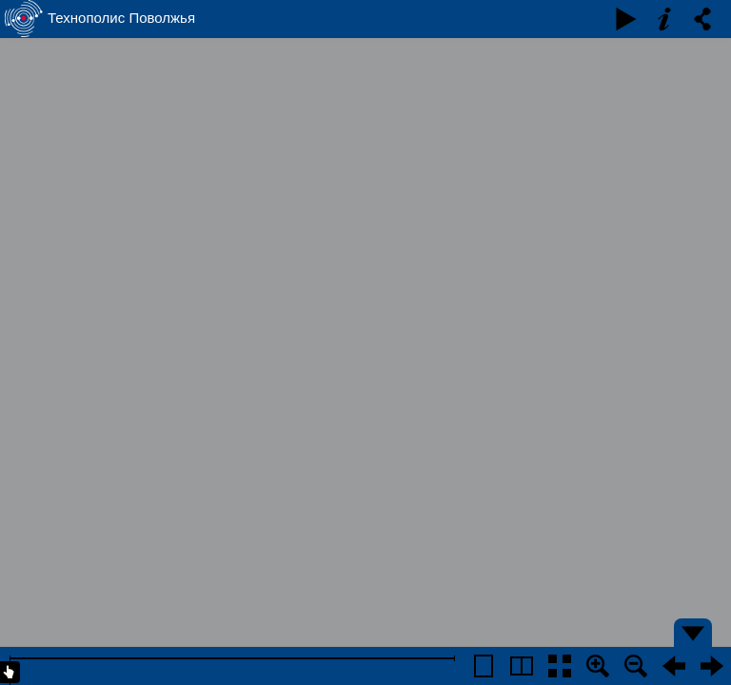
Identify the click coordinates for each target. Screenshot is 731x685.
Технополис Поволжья (121, 18)
